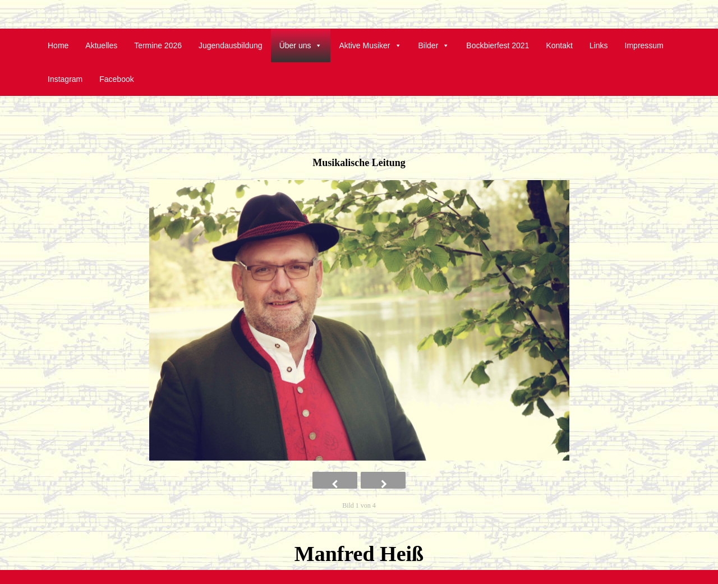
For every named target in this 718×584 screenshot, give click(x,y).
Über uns (301, 45)
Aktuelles (101, 45)
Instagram (65, 79)
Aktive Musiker (370, 45)
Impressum (644, 45)
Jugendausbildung (231, 45)
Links (599, 45)
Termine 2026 (158, 45)
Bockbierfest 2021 (497, 45)
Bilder (434, 45)
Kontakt (559, 45)
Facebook (116, 79)
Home (58, 45)
